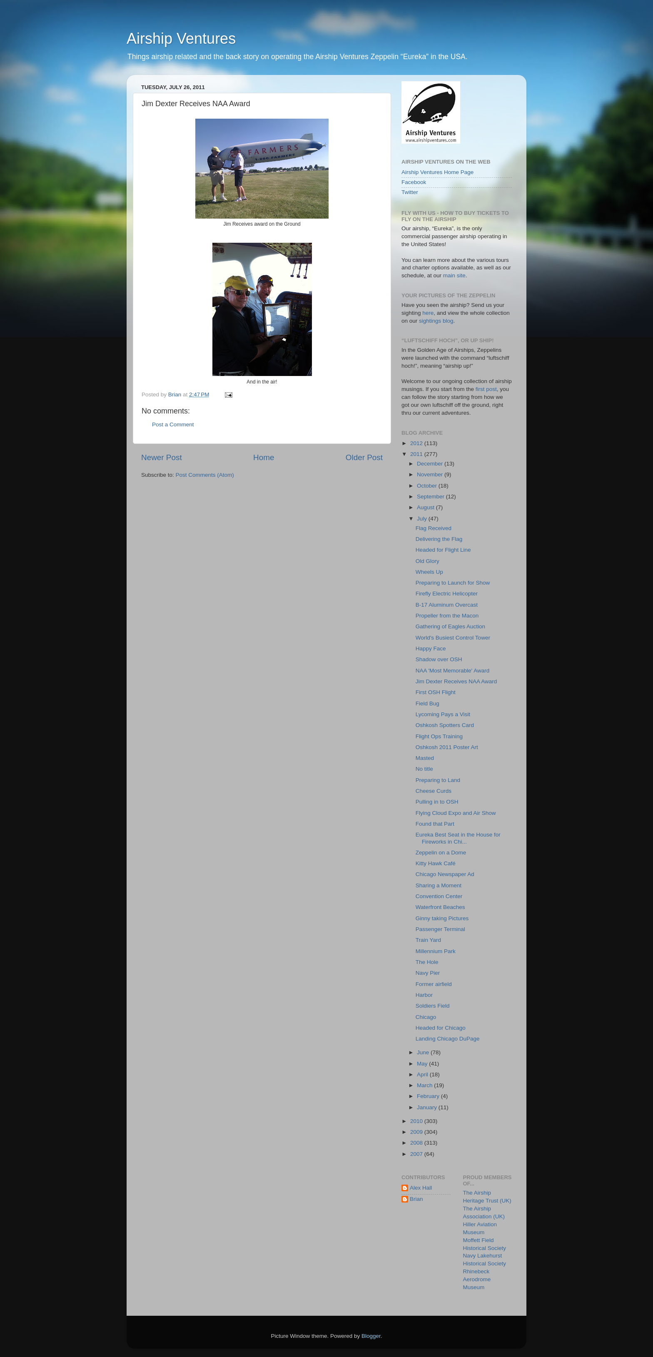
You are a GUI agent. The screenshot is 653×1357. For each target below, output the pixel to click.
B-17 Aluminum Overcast (447, 605)
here (428, 313)
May (423, 1064)
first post (486, 389)
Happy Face (431, 648)
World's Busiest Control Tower (453, 638)
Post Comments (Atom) (205, 475)
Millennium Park (436, 951)
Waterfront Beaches (440, 907)
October (428, 486)
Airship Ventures (181, 38)
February (429, 1096)
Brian (416, 1199)
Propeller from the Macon (447, 616)
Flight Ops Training (439, 736)
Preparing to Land (438, 780)
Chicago (426, 1017)
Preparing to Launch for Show (453, 583)
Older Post (364, 457)
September (431, 496)
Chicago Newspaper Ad (445, 874)
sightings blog (436, 321)
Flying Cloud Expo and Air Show (456, 813)
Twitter (409, 192)
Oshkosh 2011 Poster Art (447, 747)
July (423, 518)
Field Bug (427, 703)
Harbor (424, 995)
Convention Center (439, 896)
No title (424, 769)
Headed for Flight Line (443, 550)
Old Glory (427, 561)
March (425, 1085)
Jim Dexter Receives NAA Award (456, 681)
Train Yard (428, 940)
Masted (425, 758)
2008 (417, 1143)
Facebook (413, 182)
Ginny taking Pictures (442, 918)
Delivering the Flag (439, 539)
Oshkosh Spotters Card (445, 725)
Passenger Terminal (440, 929)
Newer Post (161, 457)
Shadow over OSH (439, 659)
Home (263, 457)
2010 (417, 1121)
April (423, 1074)
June (424, 1052)
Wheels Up (429, 572)
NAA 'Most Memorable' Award (452, 670)
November (430, 474)
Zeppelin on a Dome (441, 852)
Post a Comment (173, 424)
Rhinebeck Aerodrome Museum (477, 1279)
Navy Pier (428, 973)
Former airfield (434, 984)
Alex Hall (421, 1188)
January (428, 1107)
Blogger (371, 1336)
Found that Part (435, 824)
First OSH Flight (436, 692)
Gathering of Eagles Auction (450, 626)
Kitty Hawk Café (436, 863)
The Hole (427, 962)
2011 (417, 454)
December (430, 464)
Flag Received (433, 528)
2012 (417, 443)
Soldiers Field (433, 1006)
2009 (417, 1132)
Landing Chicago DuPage (448, 1039)
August (426, 507)
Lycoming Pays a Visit (443, 714)
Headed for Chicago (441, 1028)
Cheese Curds (433, 791)
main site (454, 275)
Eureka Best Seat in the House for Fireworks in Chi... (458, 838)
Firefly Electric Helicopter (447, 593)
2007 (417, 1154)
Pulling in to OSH (437, 802)
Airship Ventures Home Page (437, 172)
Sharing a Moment (438, 885)
